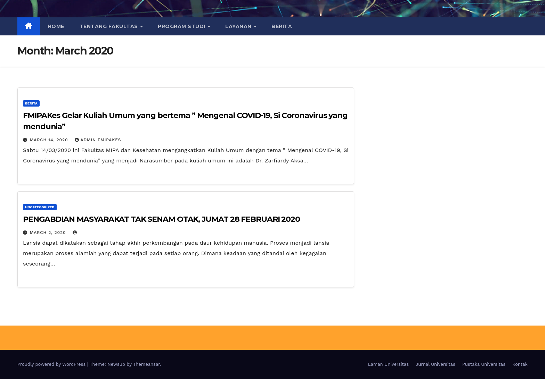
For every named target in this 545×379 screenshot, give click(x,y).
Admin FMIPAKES (98, 139)
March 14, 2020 (50, 139)
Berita (31, 103)
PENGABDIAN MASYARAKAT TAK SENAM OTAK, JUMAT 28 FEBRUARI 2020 (161, 219)
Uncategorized (40, 207)
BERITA (281, 26)
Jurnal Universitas (435, 364)
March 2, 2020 (49, 232)
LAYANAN (239, 26)
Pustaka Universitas (483, 364)
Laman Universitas (388, 364)
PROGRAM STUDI (182, 26)
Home (56, 26)
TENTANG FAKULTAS (110, 26)
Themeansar (146, 364)
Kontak (520, 364)
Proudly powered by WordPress (52, 364)
